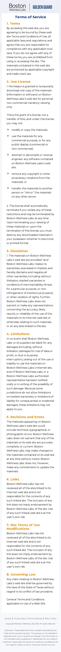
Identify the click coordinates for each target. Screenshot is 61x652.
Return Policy (50, 618)
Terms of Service (35, 618)
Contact (8, 618)
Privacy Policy (20, 618)
